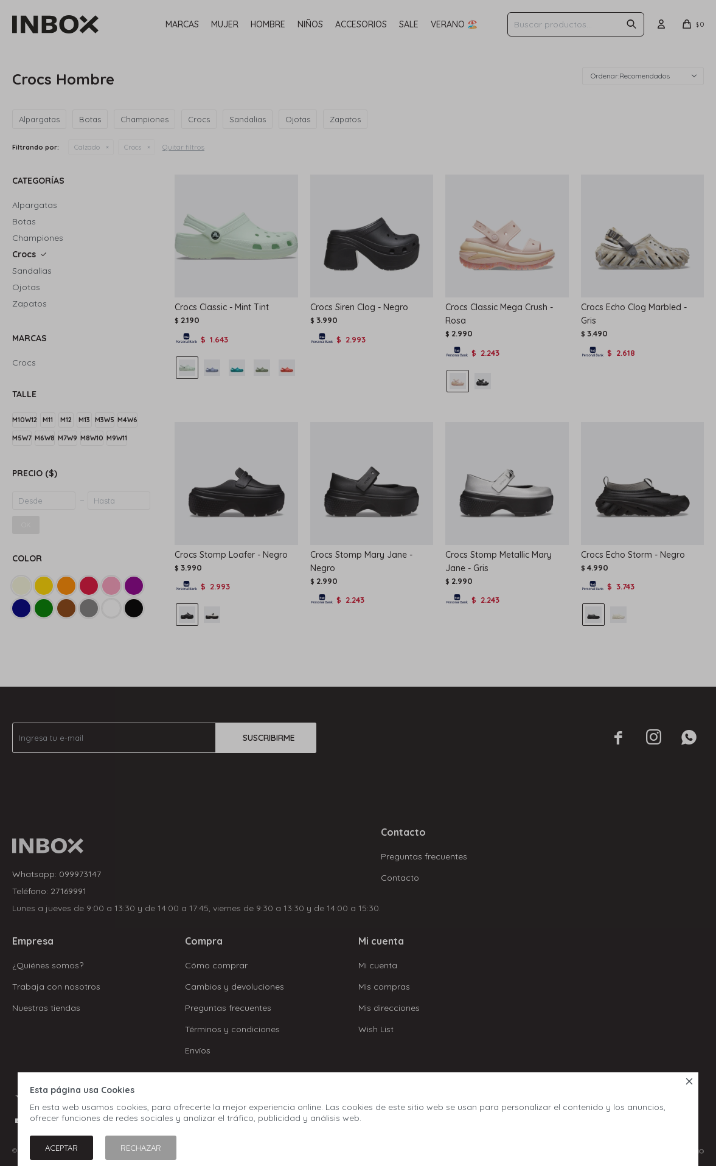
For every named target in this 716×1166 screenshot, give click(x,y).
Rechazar (140, 1148)
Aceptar (61, 1148)
